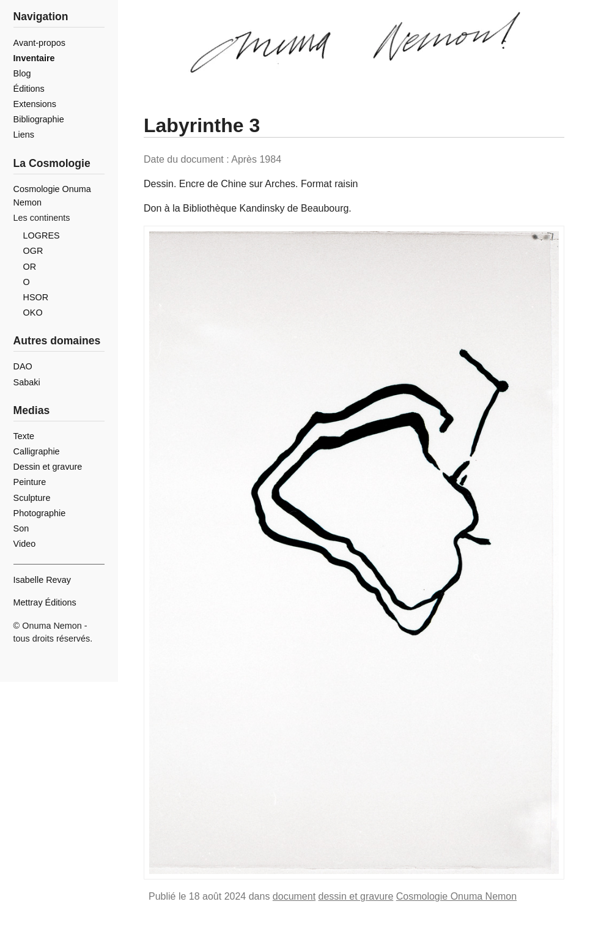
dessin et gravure (356, 896)
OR (30, 267)
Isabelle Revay (42, 580)
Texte (23, 436)
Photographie (39, 513)
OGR (33, 251)
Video (24, 544)
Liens (23, 134)
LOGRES (41, 235)
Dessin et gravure (48, 467)
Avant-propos (39, 43)
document (294, 896)
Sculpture (32, 498)
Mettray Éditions (44, 602)
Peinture (29, 482)
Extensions (34, 104)
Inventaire (34, 58)
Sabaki (26, 382)
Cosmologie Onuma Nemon (456, 896)
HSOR (36, 297)
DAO (22, 366)
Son (21, 528)
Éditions (29, 89)
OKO (33, 312)
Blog (22, 73)
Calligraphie (36, 451)
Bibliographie (38, 119)
